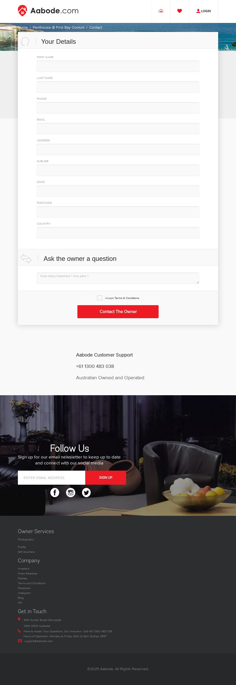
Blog (21, 598)
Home (23, 27)
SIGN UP (105, 477)
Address (43, 140)
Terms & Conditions (126, 298)
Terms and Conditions (31, 583)
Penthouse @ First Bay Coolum (58, 27)
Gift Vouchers (26, 552)
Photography (26, 539)
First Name (45, 57)
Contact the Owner (118, 311)
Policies (22, 578)
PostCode (44, 203)
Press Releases (27, 573)
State (41, 182)
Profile (22, 547)
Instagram (24, 593)
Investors (24, 568)
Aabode (106, 669)
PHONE (42, 99)
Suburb (42, 161)
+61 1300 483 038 (95, 367)
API (20, 602)
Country (44, 223)
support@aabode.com (39, 641)
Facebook (24, 588)
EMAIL (41, 119)
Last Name (45, 78)
